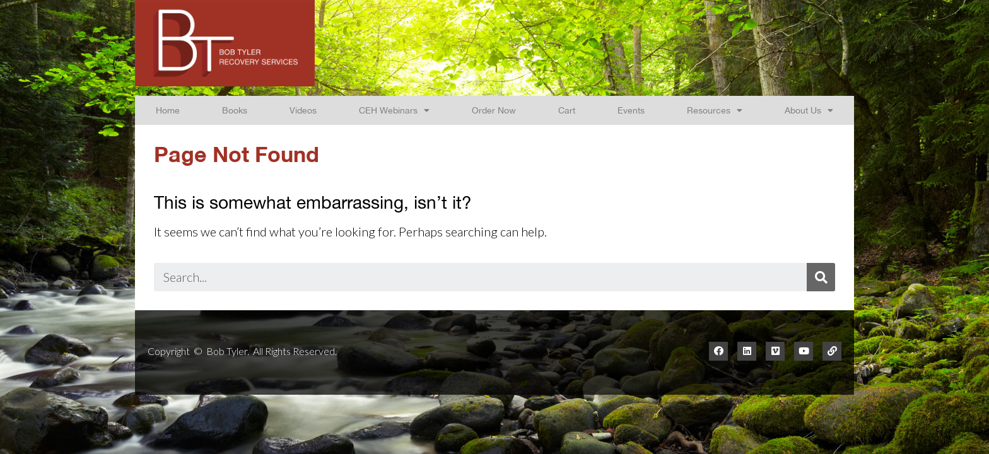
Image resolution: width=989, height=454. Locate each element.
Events (631, 110)
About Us (809, 110)
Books (234, 110)
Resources (714, 110)
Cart (566, 110)
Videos (303, 110)
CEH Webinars (394, 110)
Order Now (494, 110)
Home (168, 110)
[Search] (821, 277)
